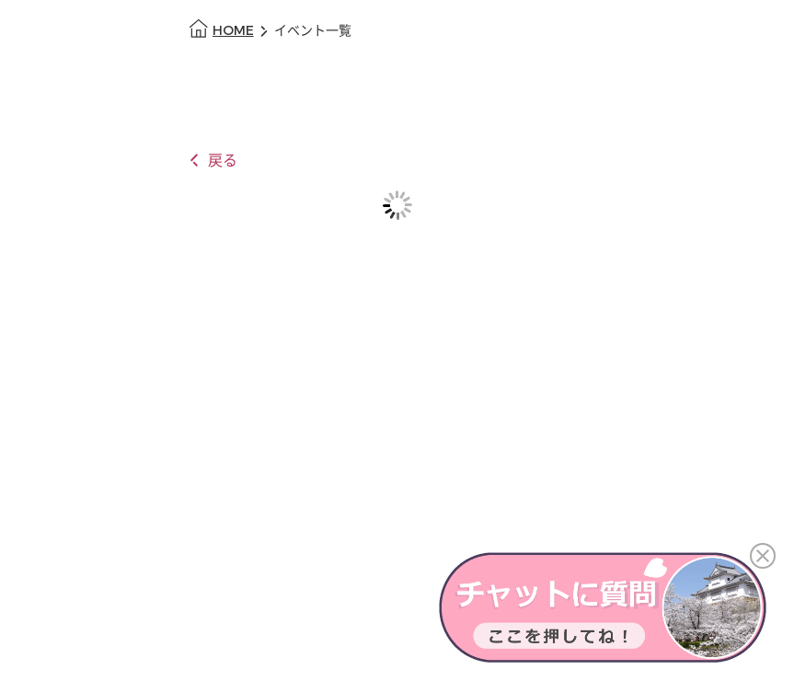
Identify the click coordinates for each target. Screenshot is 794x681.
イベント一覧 (312, 31)
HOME (233, 31)
